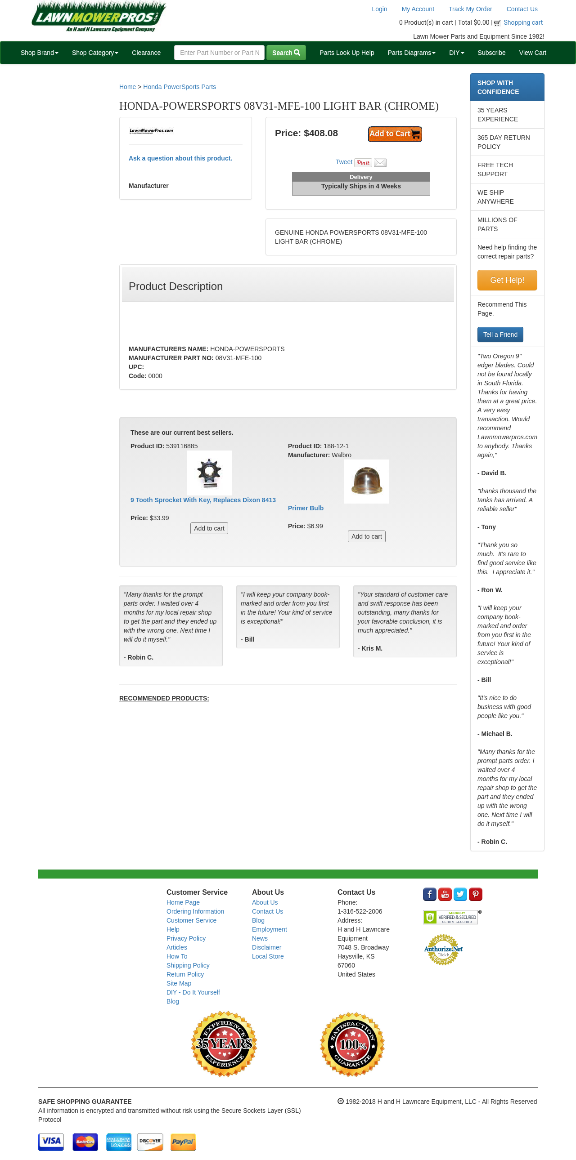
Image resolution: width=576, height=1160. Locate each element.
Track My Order (470, 9)
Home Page (183, 902)
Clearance (146, 52)
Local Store (268, 956)
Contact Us (522, 9)
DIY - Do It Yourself (193, 992)
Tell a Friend (500, 334)
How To (176, 956)
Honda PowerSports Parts (179, 86)
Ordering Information (195, 911)
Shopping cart (523, 22)
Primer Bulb (306, 508)
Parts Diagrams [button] (412, 52)
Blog (172, 1001)
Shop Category (95, 52)
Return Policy (185, 974)
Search (286, 52)
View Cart (532, 52)
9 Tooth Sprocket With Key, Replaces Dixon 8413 (203, 500)
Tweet (344, 161)
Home (127, 86)
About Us (265, 902)
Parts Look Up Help (347, 52)
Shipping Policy (188, 965)
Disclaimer (266, 947)
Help (173, 929)
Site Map (178, 983)
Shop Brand (39, 52)
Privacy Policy (186, 938)
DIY (456, 52)
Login (379, 9)
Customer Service (191, 920)
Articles (176, 947)
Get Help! (507, 280)
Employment (269, 929)
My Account (418, 9)
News (260, 938)
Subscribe (492, 52)
